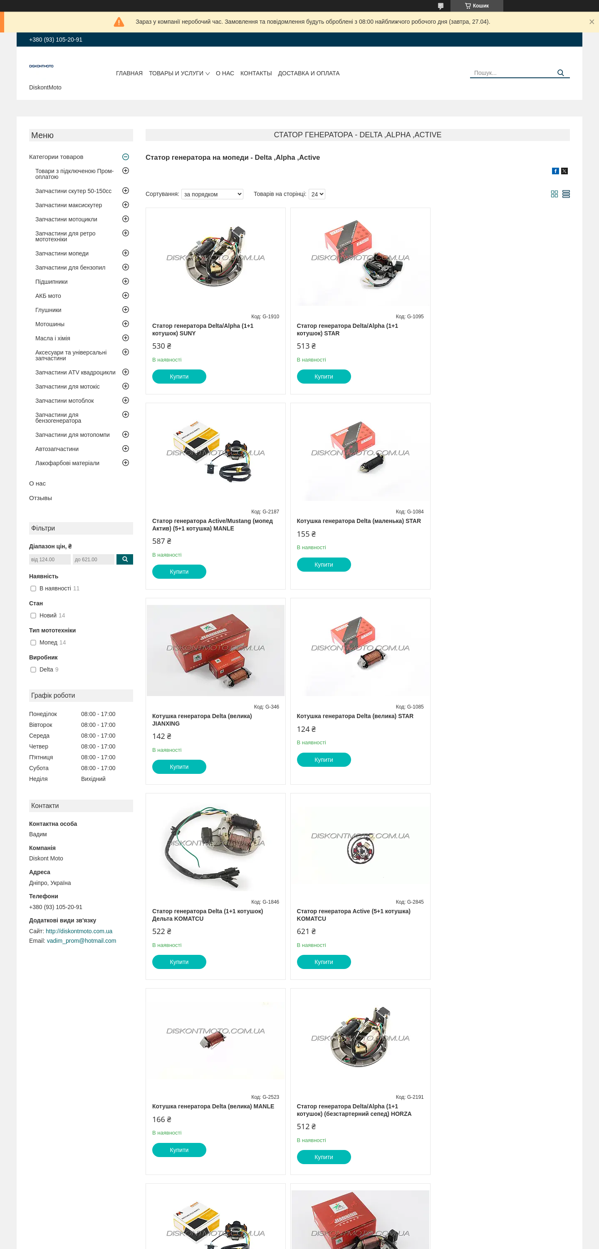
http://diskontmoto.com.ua (79, 931)
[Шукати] (560, 73)
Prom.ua (338, 1226)
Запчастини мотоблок (64, 400)
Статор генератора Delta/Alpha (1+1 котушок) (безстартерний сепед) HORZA (209, 915)
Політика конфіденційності (348, 1241)
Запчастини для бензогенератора (58, 417)
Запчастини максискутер (68, 205)
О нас (225, 73)
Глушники (48, 310)
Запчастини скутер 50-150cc (73, 191)
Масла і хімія (52, 338)
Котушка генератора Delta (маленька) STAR (214, 521)
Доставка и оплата (309, 73)
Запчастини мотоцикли (66, 219)
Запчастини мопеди (62, 253)
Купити (179, 376)
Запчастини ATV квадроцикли (75, 372)
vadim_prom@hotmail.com (81, 940)
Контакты (256, 73)
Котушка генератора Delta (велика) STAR (496, 521)
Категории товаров (56, 156)
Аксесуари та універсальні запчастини (70, 355)
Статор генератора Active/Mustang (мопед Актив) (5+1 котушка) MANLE (498, 329)
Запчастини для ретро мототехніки (65, 236)
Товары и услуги (176, 73)
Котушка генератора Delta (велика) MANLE (499, 716)
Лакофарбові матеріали (67, 463)
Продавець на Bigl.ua (299, 1234)
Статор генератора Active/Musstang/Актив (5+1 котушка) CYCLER (212, 1110)
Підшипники (51, 281)
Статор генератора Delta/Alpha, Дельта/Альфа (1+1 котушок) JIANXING (494, 915)
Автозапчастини (57, 449)
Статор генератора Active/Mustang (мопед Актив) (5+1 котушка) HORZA (355, 915)
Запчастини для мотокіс (67, 386)
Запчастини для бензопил (70, 267)
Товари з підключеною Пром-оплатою (74, 174)
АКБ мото (48, 295)
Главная (129, 73)
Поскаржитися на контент (283, 1241)
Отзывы (40, 497)
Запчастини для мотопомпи (72, 434)
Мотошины (49, 324)
